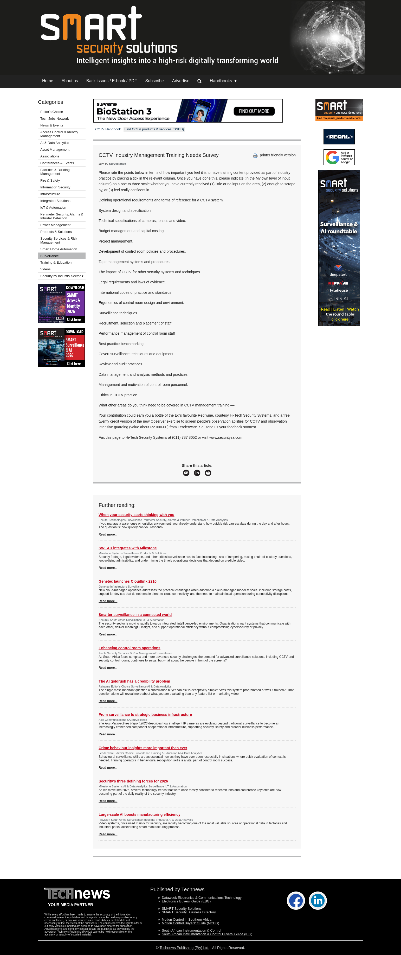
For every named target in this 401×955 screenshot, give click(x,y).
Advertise (181, 81)
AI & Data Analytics (54, 143)
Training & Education (56, 262)
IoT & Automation (53, 207)
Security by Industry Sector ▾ (61, 276)
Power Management (55, 225)
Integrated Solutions (55, 201)
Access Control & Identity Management (59, 134)
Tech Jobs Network (54, 118)
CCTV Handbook (108, 129)
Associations (49, 156)
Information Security (55, 187)
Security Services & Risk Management (58, 240)
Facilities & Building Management (55, 172)
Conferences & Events (57, 163)
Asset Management (54, 149)
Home (47, 81)
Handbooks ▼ (224, 80)
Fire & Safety (50, 180)
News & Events (51, 125)
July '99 (103, 163)
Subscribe (154, 81)
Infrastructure (50, 194)
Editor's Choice (51, 112)
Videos (45, 269)
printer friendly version (274, 155)
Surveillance (49, 256)
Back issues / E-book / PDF (111, 81)
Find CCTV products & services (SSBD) (154, 129)
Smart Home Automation (59, 249)
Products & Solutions (56, 232)
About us (70, 81)
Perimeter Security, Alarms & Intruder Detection (61, 216)
